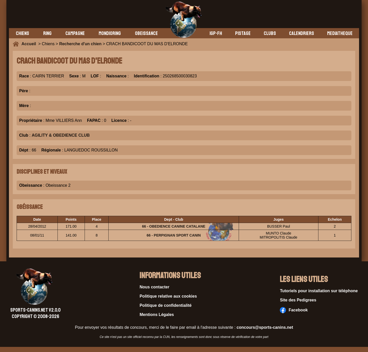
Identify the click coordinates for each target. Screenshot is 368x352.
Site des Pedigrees (298, 300)
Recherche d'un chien (80, 44)
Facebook (294, 310)
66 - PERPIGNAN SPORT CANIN (174, 235)
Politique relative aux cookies (168, 296)
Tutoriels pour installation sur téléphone (319, 291)
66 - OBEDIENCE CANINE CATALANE (173, 226)
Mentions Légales (157, 314)
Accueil (29, 44)
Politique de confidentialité (166, 305)
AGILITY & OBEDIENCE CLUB (61, 135)
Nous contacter (154, 287)
